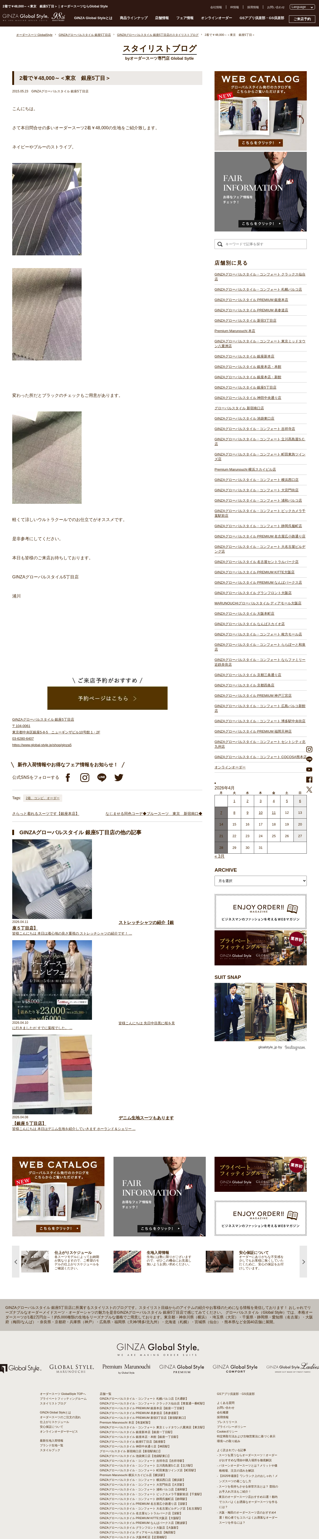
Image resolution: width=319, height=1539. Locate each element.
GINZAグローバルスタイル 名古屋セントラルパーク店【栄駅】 (141, 1425)
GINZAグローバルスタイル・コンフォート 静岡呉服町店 (258, 526)
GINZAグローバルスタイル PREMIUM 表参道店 (251, 310)
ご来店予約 (302, 19)
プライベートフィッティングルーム (63, 1311)
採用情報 (253, 7)
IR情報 (234, 7)
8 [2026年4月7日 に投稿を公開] (234, 813)
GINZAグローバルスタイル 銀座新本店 (244, 356)
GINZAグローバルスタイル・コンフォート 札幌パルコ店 (258, 289)
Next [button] (303, 1174)
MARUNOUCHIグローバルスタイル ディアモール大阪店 (258, 603)
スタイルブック (50, 1362)
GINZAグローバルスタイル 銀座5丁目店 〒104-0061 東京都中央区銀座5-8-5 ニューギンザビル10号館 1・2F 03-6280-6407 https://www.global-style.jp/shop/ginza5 (56, 732)
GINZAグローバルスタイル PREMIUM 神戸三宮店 (253, 696)
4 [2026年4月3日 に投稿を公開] (274, 801)
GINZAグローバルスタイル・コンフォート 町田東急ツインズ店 (260, 456)
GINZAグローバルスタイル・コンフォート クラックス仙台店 (260, 276)
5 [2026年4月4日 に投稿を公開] (287, 801)
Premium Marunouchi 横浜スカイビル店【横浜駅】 (133, 1387)
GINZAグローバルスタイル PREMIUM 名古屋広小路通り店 (260, 536)
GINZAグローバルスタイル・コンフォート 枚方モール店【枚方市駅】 (145, 1459)
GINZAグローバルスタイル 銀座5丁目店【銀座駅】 (133, 1354)
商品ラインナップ (134, 18)
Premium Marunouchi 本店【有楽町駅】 (126, 1334)
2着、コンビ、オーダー (43, 798)
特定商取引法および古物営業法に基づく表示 (246, 1348)
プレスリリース (227, 1334)
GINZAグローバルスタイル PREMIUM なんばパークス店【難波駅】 (144, 1435)
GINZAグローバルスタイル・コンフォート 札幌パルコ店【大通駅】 (144, 1311)
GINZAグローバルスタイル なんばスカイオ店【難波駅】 (137, 1454)
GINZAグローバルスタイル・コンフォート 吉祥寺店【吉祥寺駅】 (143, 1373)
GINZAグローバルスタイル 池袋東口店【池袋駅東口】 (135, 1368)
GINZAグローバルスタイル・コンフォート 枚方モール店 (258, 634)
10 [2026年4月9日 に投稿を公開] (260, 813)
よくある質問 (225, 1315)
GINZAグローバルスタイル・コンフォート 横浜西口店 (257, 480)
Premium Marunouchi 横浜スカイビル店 (245, 469)
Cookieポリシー (227, 1343)
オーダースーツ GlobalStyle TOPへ (63, 1306)
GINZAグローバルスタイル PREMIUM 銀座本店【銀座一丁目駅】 (143, 1320)
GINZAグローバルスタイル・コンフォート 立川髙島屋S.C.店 (260, 441)
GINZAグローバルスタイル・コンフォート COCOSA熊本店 (261, 757)
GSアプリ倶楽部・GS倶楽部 (262, 18)
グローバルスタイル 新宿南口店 (239, 408)
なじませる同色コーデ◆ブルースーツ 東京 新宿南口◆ (154, 813)
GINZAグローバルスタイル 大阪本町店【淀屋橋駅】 (134, 1449)
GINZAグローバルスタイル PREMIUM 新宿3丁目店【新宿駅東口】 (143, 1330)
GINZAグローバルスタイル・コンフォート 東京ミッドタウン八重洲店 (260, 343)
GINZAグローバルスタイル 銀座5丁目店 (245, 387)
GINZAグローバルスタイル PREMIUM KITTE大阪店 (255, 572)
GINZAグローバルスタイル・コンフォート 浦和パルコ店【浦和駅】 (144, 1401)
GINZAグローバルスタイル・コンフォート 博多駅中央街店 (260, 721)
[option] (67, 1174)
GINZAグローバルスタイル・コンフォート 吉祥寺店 (255, 429)
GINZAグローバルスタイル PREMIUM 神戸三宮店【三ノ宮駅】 (141, 1478)
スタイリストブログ (53, 1315)
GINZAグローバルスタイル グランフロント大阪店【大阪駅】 (140, 1440)
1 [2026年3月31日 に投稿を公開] (234, 801)
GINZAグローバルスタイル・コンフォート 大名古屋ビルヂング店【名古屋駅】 (151, 1420)
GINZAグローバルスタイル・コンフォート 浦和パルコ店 (258, 500)
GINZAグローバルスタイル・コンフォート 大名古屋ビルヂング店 (260, 549)
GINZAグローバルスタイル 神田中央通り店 (248, 398)
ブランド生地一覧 (51, 1357)
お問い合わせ (276, 7)
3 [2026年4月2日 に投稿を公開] (261, 801)
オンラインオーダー (216, 18)
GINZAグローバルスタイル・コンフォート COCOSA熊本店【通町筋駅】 (147, 1502)
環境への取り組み (228, 1353)
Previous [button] (15, 1174)
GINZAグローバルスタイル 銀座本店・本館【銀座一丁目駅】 (140, 1349)
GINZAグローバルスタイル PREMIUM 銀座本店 (251, 300)
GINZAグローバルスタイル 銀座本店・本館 (248, 367)
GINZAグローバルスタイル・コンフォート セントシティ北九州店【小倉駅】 (150, 1497)
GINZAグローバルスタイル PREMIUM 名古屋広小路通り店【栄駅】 (144, 1416)
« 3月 (220, 856)
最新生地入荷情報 (51, 1353)
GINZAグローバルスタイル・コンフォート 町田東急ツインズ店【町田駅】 (148, 1382)
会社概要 (223, 1324)
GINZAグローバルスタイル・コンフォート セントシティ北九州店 (260, 744)
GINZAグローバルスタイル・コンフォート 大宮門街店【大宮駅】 (143, 1397)
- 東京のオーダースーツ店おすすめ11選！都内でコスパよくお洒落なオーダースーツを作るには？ (247, 1414)
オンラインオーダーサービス (59, 1343)
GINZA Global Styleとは (93, 18)
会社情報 (216, 7)
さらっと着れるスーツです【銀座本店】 (45, 813)
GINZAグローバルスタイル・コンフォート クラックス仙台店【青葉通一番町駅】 (153, 1315)
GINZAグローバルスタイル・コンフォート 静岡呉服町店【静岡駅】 (144, 1411)
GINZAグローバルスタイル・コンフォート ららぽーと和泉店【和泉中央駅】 (150, 1463)
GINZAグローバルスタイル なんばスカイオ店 (250, 624)
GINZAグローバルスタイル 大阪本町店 (244, 614)
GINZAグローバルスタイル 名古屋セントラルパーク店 (257, 562)
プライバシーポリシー (231, 1339)
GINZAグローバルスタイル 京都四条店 (244, 685)
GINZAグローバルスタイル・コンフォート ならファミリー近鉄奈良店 (260, 662)
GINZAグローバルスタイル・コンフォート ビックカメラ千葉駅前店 (260, 513)
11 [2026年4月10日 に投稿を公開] (274, 813)
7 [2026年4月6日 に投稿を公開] (221, 813)
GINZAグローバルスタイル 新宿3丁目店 (245, 321)
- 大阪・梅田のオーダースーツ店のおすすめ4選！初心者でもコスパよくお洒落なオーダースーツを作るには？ (247, 1430)
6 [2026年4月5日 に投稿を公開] (300, 801)
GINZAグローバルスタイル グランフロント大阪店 (253, 593)
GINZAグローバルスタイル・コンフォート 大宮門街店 (257, 490)
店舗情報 (162, 18)
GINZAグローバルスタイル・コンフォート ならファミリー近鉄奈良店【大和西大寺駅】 (157, 1468)
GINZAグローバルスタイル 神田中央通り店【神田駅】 (135, 1358)
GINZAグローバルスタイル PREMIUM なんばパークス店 (258, 582)
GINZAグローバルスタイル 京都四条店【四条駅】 (132, 1473)
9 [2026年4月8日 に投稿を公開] (247, 813)
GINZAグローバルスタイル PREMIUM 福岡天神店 (253, 731)
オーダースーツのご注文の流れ (60, 1329)
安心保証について (51, 1339)
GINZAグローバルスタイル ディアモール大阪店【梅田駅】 (138, 1444)
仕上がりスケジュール (54, 1334)
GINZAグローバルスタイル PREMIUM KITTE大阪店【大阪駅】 (141, 1430)
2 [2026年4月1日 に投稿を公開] (247, 801)
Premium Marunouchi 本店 (235, 331)
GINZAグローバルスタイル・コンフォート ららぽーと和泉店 (260, 647)
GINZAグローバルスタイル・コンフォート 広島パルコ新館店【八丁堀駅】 (148, 1483)
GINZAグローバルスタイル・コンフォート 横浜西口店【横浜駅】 (143, 1392)
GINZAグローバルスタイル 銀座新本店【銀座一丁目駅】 (137, 1344)
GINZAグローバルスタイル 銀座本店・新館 (248, 377)
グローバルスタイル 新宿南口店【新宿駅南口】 (131, 1363)
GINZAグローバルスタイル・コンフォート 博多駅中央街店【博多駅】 (145, 1492)
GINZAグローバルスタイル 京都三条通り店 (248, 675)
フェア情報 (185, 18)
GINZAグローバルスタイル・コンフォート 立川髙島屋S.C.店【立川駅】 (147, 1377)
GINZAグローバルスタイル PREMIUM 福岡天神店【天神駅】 (140, 1487)
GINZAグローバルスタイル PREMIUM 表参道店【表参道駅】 (140, 1325)
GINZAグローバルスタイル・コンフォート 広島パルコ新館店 (260, 708)
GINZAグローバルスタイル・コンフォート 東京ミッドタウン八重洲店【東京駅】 (153, 1339)
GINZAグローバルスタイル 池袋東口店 (244, 418)
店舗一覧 (105, 1306)
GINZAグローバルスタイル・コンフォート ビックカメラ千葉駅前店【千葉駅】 (151, 1406)
